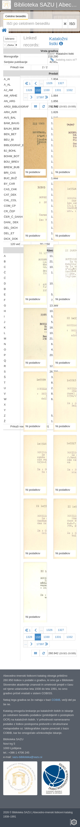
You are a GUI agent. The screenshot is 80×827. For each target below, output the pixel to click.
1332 (70, 90)
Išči (72, 24)
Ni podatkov (33, 172)
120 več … (17, 244)
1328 (29, 90)
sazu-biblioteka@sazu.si (27, 757)
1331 (58, 90)
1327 (61, 83)
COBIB (56, 699)
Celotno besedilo (15, 17)
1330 (47, 90)
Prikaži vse (17, 67)
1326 (49, 83)
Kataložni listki (58, 41)
